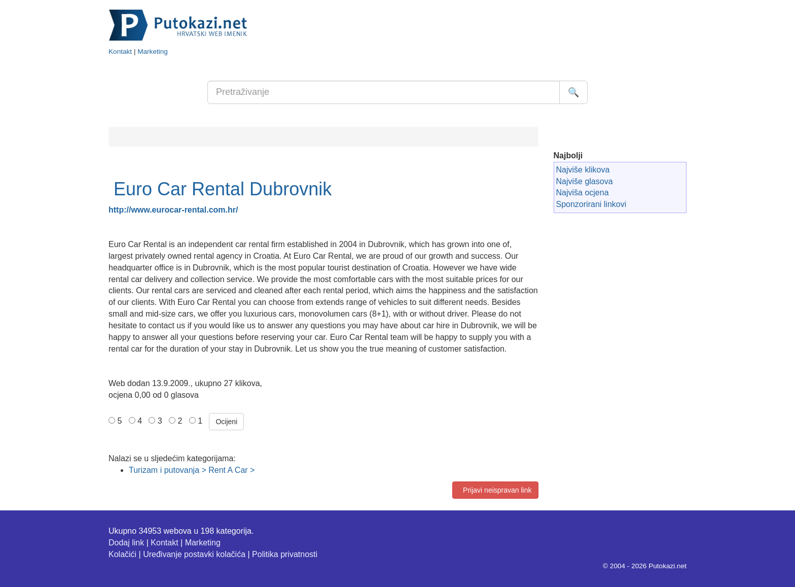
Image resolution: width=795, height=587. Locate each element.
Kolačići (122, 554)
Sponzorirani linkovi (591, 204)
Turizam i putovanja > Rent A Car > (192, 470)
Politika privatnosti (284, 554)
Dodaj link (126, 542)
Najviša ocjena (582, 192)
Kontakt (120, 51)
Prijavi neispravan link (495, 490)
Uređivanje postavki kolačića (194, 554)
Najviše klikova (583, 169)
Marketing (152, 51)
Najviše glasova (584, 181)
